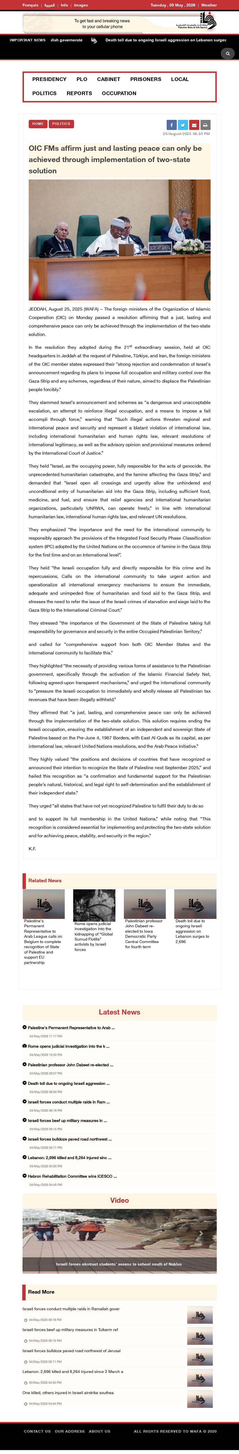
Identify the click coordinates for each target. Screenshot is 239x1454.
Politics (44, 94)
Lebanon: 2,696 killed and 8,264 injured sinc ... (69, 1153)
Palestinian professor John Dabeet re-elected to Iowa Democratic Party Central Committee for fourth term (144, 933)
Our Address (70, 1435)
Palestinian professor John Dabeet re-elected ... (70, 1060)
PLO (82, 80)
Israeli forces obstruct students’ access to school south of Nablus (118, 1259)
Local (180, 80)
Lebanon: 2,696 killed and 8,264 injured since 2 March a (74, 1372)
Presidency (49, 80)
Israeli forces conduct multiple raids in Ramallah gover (73, 1304)
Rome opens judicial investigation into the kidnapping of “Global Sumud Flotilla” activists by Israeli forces (93, 935)
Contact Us (37, 1435)
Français (31, 5)
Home (38, 124)
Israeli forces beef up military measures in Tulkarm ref (72, 1327)
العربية (49, 5)
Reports (79, 94)
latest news (119, 1008)
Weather (209, 5)
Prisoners (146, 80)
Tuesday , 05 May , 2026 (173, 5)
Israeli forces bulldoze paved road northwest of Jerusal (74, 1349)
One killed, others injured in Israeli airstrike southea (70, 1395)
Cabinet (108, 80)
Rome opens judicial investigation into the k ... (69, 1041)
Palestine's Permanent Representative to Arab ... (71, 1023)
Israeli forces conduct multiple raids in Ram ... (69, 1097)
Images (81, 5)
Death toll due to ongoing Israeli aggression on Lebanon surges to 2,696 (195, 926)
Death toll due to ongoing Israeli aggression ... (69, 1078)
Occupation (119, 94)
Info (64, 5)
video (119, 1196)
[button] (37, 1228)
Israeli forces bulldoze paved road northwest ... (70, 1134)
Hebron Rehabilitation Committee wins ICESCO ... (72, 1171)
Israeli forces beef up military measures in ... (67, 1116)
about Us (99, 1435)
